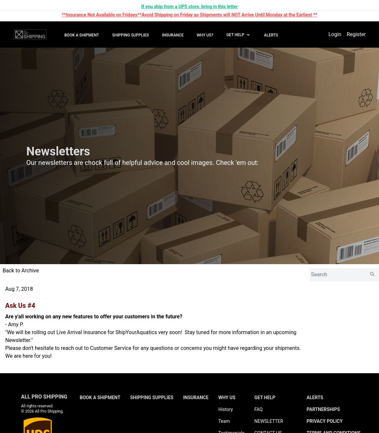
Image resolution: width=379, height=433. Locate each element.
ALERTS (271, 35)
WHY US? (205, 35)
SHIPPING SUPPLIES (130, 35)
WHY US (226, 397)
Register (356, 34)
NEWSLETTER (268, 421)
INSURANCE (173, 35)
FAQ (258, 409)
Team (224, 421)
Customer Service (110, 348)
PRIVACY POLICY (325, 421)
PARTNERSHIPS (323, 409)
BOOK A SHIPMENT (81, 35)
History (225, 409)
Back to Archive (21, 270)
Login (334, 34)
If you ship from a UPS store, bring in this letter (189, 6)
